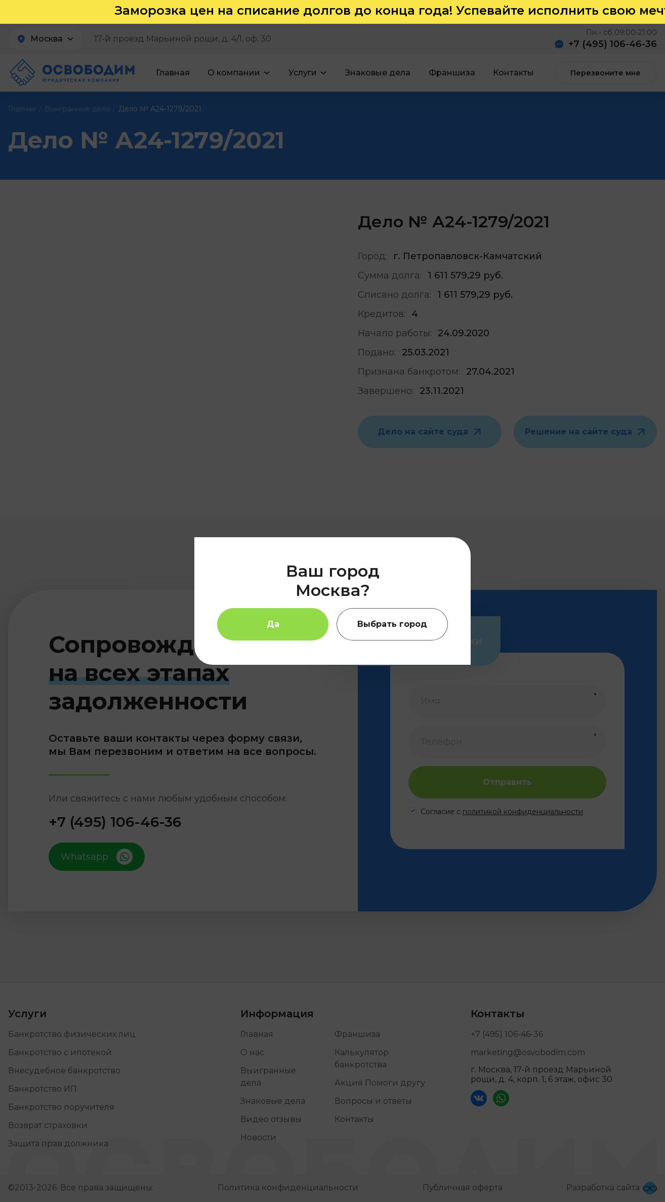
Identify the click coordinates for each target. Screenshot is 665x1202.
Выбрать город (392, 624)
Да (273, 624)
